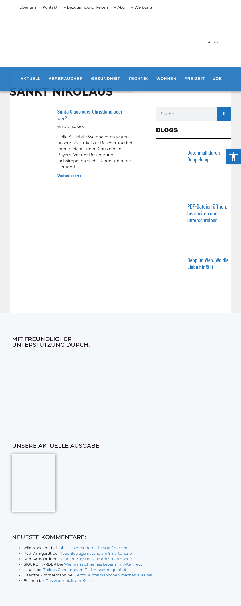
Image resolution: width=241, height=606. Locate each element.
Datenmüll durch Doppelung (203, 156)
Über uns (27, 7)
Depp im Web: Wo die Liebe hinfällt (208, 263)
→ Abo (119, 7)
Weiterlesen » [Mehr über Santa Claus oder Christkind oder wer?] (69, 176)
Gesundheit (105, 79)
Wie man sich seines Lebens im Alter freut (103, 564)
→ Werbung (141, 7)
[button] (233, 156)
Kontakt (50, 7)
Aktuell (30, 79)
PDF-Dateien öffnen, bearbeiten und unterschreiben (207, 213)
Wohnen (166, 79)
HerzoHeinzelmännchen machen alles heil (113, 575)
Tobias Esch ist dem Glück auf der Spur (94, 547)
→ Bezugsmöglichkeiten (86, 7)
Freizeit (194, 79)
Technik (138, 79)
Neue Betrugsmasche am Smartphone (95, 553)
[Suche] (224, 114)
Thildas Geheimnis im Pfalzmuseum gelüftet (85, 569)
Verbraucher (66, 79)
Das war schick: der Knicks (70, 580)
